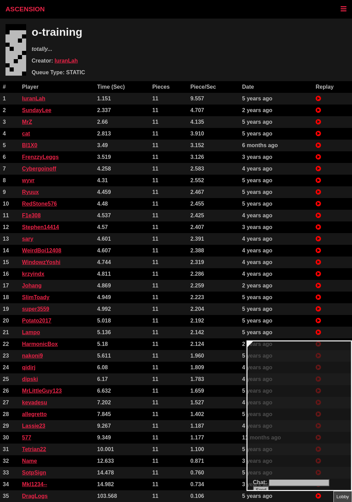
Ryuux (30, 192)
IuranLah (66, 61)
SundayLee (36, 110)
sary (27, 239)
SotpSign (34, 473)
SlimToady (36, 297)
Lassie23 (33, 426)
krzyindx (33, 274)
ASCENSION (25, 9)
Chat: (260, 482)
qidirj (28, 367)
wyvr (28, 180)
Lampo (31, 332)
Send (261, 489)
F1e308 (31, 215)
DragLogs (35, 496)
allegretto (34, 414)
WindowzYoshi (41, 262)
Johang (32, 285)
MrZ (27, 122)
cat (26, 134)
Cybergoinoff (39, 169)
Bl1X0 (29, 145)
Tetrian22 (34, 449)
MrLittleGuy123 (42, 391)
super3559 (35, 309)
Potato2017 (36, 321)
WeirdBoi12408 (41, 250)
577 (26, 437)
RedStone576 (39, 204)
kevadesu (34, 402)
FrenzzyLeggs (40, 157)
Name (29, 461)
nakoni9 (32, 356)
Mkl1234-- (34, 484)
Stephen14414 (40, 227)
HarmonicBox (40, 344)
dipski (30, 379)
